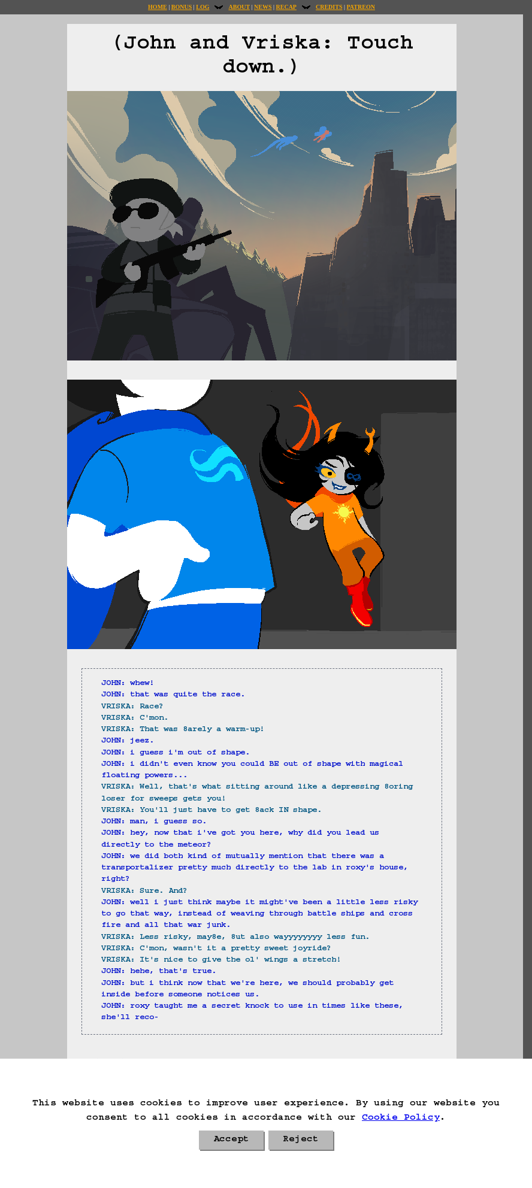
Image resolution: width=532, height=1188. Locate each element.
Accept (231, 1140)
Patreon (360, 7)
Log (202, 7)
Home (157, 7)
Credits (329, 7)
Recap (286, 7)
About (239, 7)
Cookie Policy (401, 1118)
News (262, 7)
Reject (301, 1140)
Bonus (181, 7)
